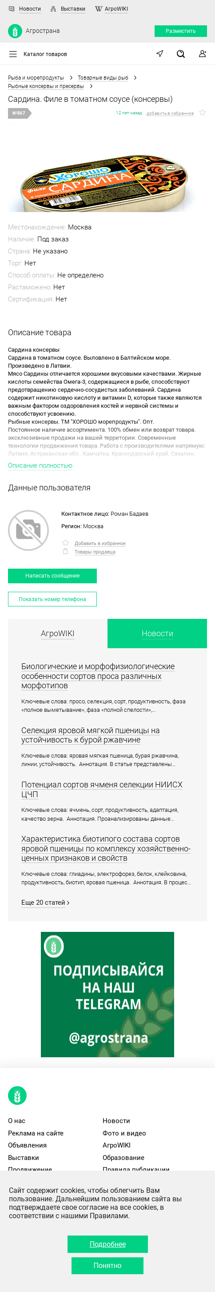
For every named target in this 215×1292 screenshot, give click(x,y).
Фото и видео (124, 1133)
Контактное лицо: (85, 513)
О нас (16, 1121)
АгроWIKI (116, 9)
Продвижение (30, 1170)
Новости (30, 9)
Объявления (27, 1145)
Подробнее (108, 1244)
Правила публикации (136, 1170)
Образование (123, 1158)
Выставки (73, 9)
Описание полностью (40, 465)
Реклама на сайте (36, 1133)
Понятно (108, 1265)
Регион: (71, 526)
